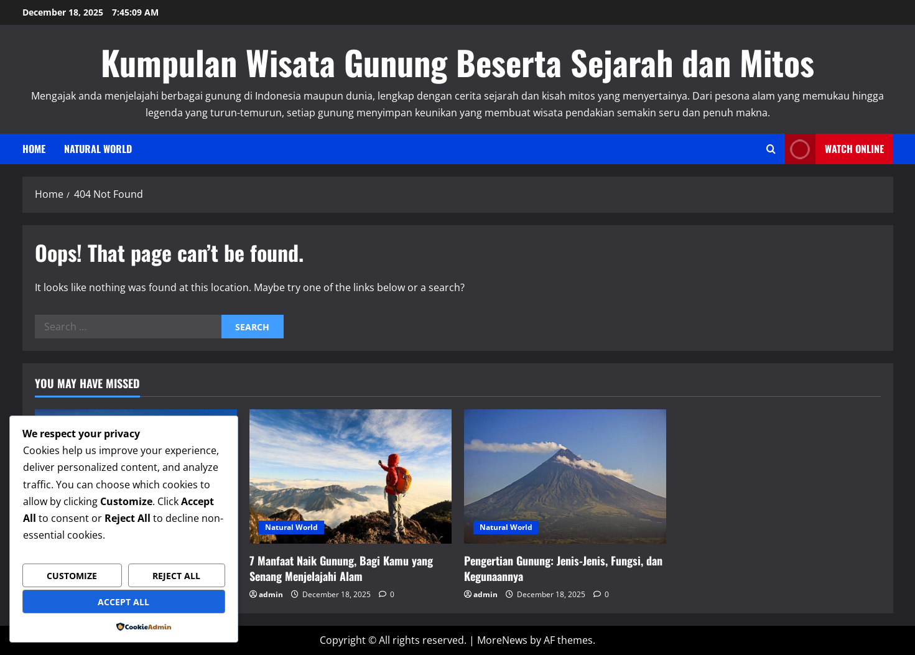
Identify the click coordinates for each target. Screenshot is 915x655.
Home (33, 148)
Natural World (98, 148)
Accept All (123, 602)
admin (271, 594)
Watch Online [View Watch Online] (834, 149)
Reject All (176, 576)
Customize (72, 576)
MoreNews (502, 640)
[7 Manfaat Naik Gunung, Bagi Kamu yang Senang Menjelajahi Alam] (350, 476)
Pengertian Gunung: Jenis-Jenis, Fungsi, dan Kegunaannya (563, 568)
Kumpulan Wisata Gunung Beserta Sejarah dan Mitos (457, 62)
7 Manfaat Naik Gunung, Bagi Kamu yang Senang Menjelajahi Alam (341, 568)
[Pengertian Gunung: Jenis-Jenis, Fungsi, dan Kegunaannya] (565, 476)
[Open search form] (771, 149)
